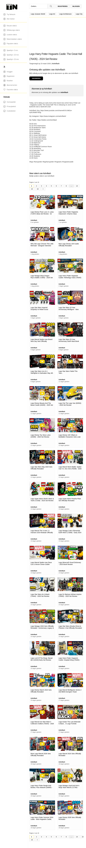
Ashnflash (55, 63)
